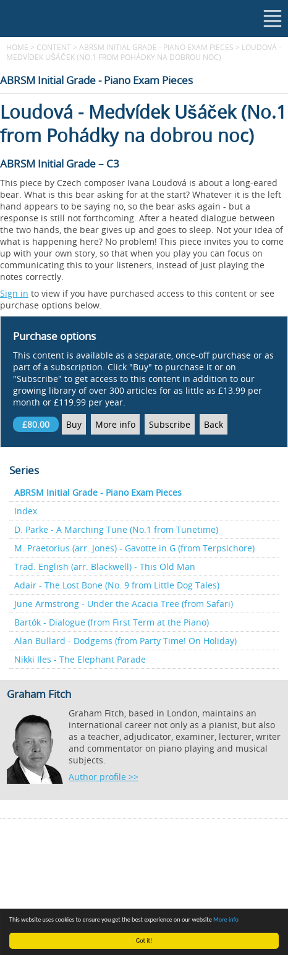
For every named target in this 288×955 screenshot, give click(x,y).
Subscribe (169, 424)
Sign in (14, 293)
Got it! (144, 940)
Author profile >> (103, 777)
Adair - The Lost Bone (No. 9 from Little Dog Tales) (116, 585)
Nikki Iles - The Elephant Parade (80, 659)
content (53, 47)
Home (17, 47)
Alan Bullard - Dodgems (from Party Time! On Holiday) (125, 641)
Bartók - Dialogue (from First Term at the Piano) (111, 622)
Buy (74, 424)
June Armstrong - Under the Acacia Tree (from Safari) (123, 603)
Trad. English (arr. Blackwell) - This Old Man (104, 566)
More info (226, 919)
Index (25, 511)
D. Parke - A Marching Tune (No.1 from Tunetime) (116, 529)
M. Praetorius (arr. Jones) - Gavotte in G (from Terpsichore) (134, 548)
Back (213, 424)
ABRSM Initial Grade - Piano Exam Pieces (156, 47)
